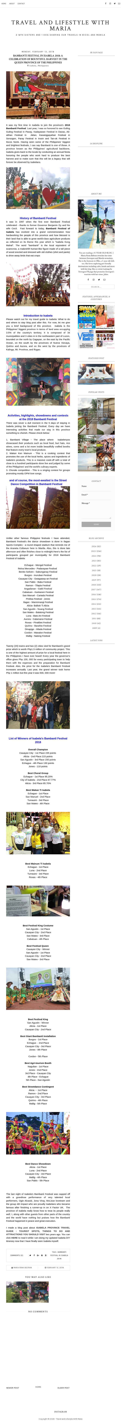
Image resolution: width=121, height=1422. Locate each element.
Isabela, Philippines (39, 66)
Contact (21, 4)
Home (3, 4)
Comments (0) (16, 1255)
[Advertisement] (96, 169)
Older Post (64, 1388)
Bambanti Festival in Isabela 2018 (59, 1255)
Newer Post (12, 1388)
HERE (14, 1238)
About (12, 4)
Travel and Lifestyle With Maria (69, 1419)
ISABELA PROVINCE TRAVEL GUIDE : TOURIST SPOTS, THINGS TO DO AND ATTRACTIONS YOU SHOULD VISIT (38, 1231)
